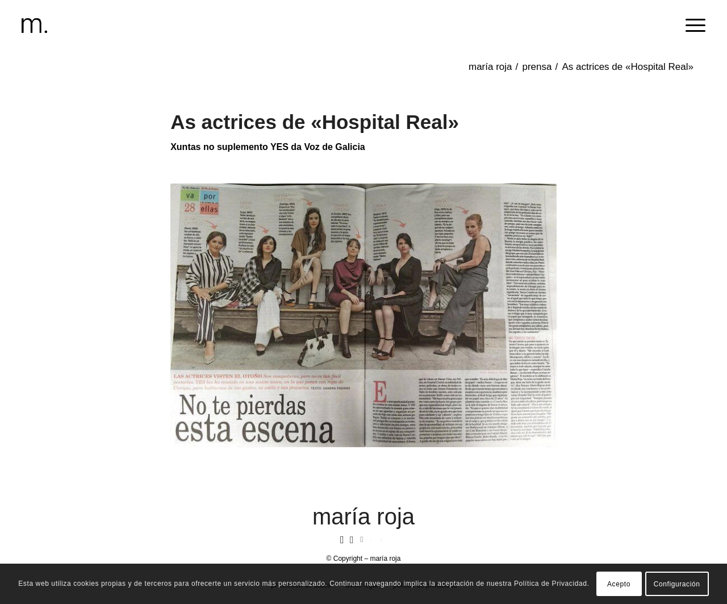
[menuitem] (691, 25)
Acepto (618, 584)
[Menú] (691, 25)
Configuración (677, 584)
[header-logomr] (34, 25)
